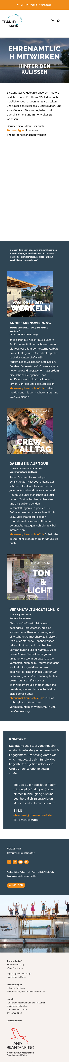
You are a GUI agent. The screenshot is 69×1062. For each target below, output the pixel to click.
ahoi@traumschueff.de (17, 1006)
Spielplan (20, 988)
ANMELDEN (16, 885)
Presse (33, 4)
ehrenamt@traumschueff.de (27, 388)
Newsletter (45, 4)
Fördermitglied (16, 130)
